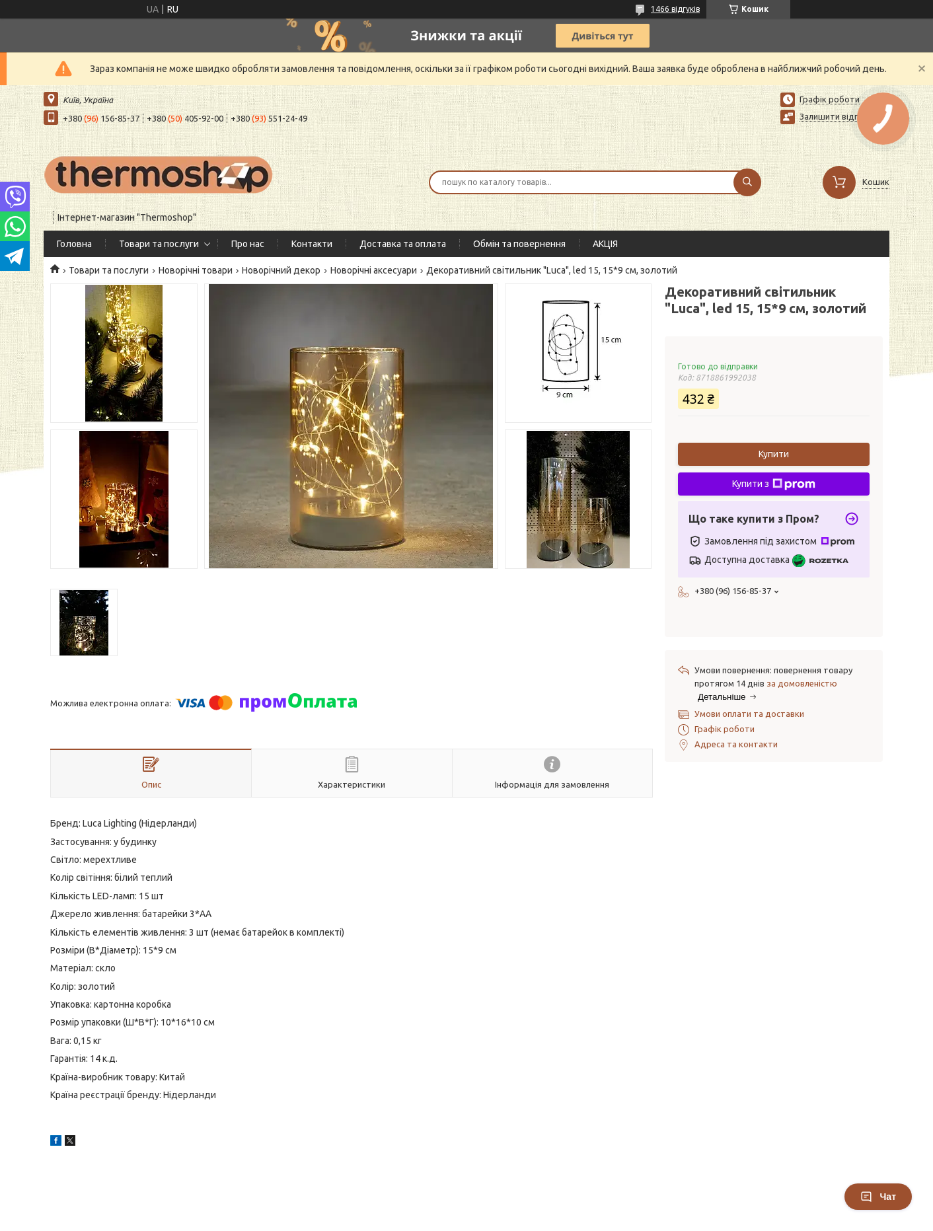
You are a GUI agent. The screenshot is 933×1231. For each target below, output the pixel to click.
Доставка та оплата (402, 243)
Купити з (773, 484)
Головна (74, 243)
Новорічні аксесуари (373, 270)
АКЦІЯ (605, 243)
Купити (774, 454)
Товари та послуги (159, 243)
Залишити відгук (833, 116)
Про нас (247, 243)
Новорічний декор (281, 270)
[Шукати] (747, 182)
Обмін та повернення (519, 243)
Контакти (311, 243)
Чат (878, 1197)
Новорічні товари (196, 270)
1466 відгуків (675, 9)
